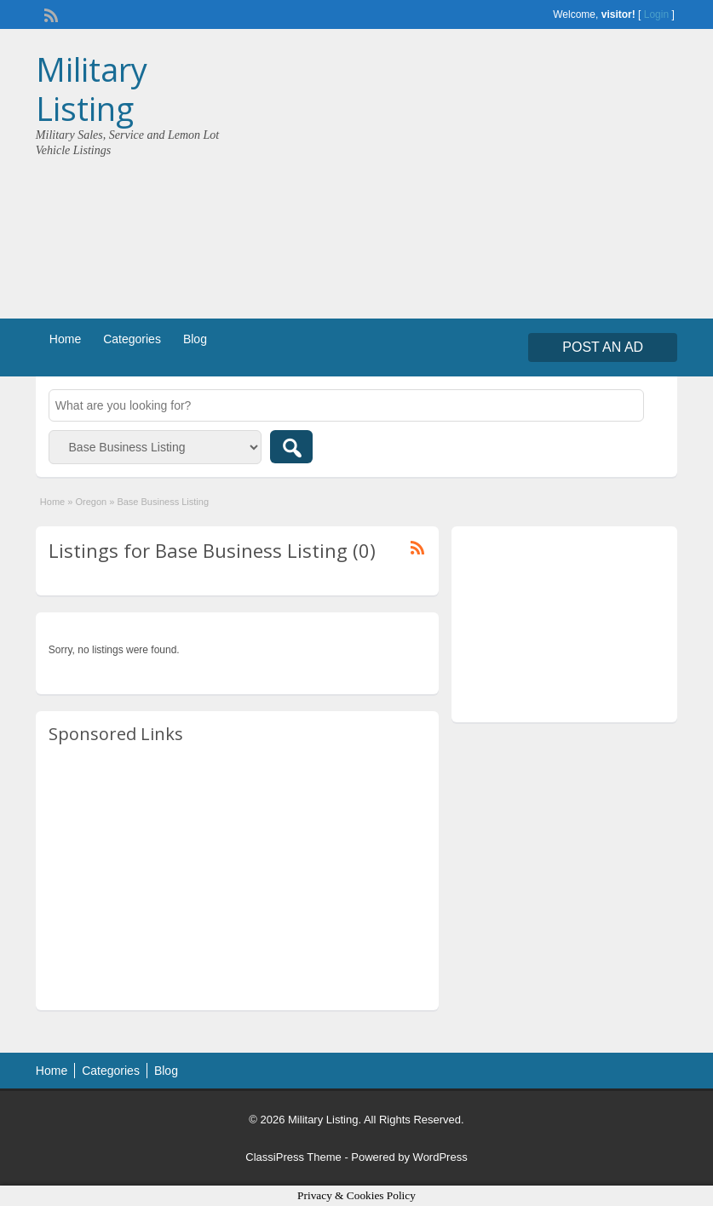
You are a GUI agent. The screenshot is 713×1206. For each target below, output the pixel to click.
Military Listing (91, 88)
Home (65, 339)
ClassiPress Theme (293, 1157)
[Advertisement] (517, 178)
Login (656, 14)
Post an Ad (602, 347)
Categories (132, 339)
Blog (195, 339)
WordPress (440, 1157)
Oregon (90, 502)
